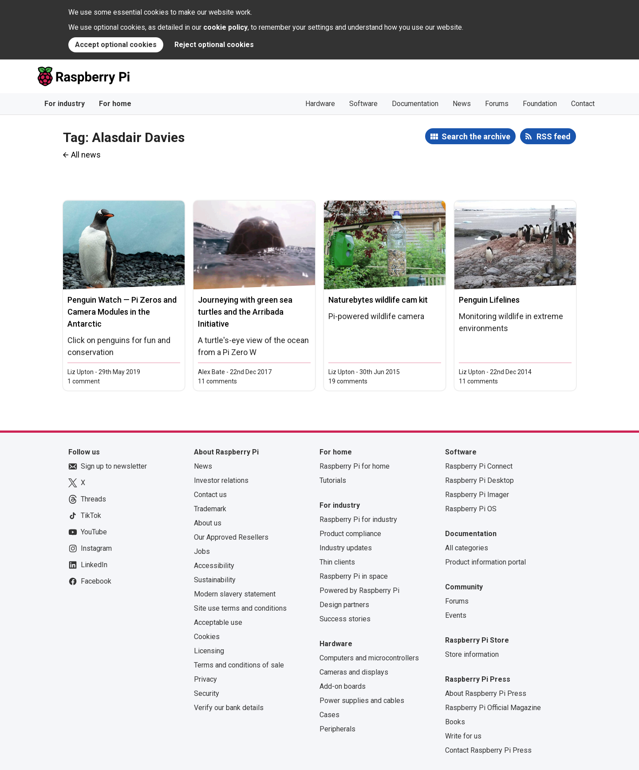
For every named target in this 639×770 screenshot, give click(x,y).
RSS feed (553, 136)
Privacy (205, 679)
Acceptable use (218, 622)
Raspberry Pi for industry (358, 519)
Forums (497, 103)
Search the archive (476, 136)
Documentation (415, 103)
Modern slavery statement (235, 594)
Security (206, 693)
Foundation (540, 103)
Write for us (463, 736)
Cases (329, 715)
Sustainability (215, 580)
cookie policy (225, 27)
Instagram (90, 548)
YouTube (87, 532)
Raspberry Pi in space (354, 576)
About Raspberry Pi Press (485, 693)
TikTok (84, 515)
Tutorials (333, 480)
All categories (466, 548)
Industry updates (346, 548)
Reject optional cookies (214, 44)
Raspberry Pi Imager (477, 494)
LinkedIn (87, 565)
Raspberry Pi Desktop (479, 480)
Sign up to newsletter (107, 466)
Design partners (344, 604)
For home (115, 103)
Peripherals (337, 729)
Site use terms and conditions (240, 608)
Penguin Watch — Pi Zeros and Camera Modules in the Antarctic (122, 311)
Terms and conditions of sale (239, 665)
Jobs (202, 551)
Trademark (210, 509)
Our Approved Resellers (231, 537)
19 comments (347, 381)
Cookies (207, 636)
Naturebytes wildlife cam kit (378, 299)
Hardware (320, 103)
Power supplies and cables (362, 700)
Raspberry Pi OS (471, 509)
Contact (583, 103)
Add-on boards (343, 686)
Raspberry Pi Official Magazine (493, 707)
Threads (87, 499)
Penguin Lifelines (489, 299)
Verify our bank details (229, 707)
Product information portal (485, 562)
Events (455, 615)
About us (207, 523)
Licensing (209, 651)
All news (86, 154)
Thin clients (337, 562)
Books (455, 722)
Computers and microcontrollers (369, 658)
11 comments (217, 381)
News (462, 103)
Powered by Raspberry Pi (359, 590)
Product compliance (350, 533)
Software (363, 103)
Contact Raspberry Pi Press (488, 750)
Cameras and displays (354, 672)
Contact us (210, 494)
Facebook (89, 581)
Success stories (345, 619)
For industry (64, 103)
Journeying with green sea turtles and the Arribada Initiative (245, 311)
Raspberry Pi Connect (479, 466)
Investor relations (221, 480)
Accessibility (214, 565)
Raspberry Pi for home (355, 466)
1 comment (83, 381)
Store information (472, 654)
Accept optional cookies (116, 44)
